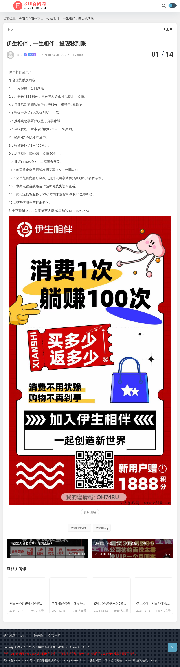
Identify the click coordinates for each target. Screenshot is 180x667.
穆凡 (26, 55)
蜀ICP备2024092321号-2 (19, 660)
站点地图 (9, 636)
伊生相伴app (102, 528)
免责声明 (54, 636)
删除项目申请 (98, 660)
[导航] (6, 5)
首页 (25, 18)
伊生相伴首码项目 (79, 528)
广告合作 (37, 636)
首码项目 (37, 18)
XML (23, 636)
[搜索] (164, 6)
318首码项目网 (45, 647)
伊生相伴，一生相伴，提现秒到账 (70, 18)
